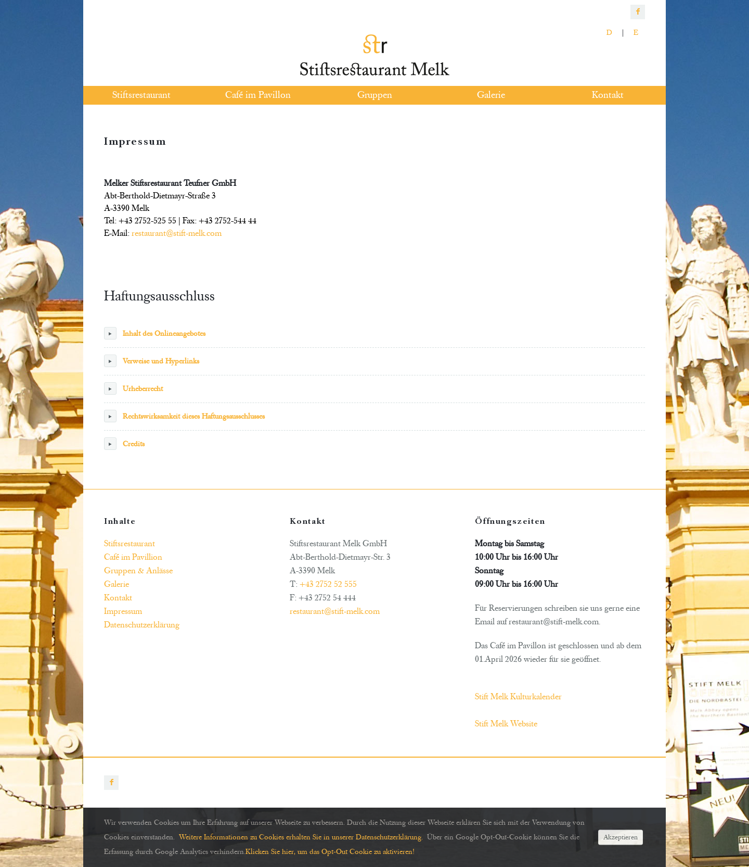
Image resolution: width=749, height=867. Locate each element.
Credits (124, 443)
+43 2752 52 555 (328, 584)
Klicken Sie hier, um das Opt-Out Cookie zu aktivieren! (330, 851)
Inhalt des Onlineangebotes (154, 333)
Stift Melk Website (506, 724)
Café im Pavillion (133, 557)
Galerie (116, 584)
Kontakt (118, 598)
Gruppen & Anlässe (138, 571)
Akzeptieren (620, 837)
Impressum (123, 611)
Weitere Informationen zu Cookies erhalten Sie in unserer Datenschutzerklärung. (301, 837)
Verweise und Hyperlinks (151, 361)
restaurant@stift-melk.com (177, 233)
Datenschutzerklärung (141, 625)
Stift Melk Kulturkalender (518, 697)
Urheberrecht (133, 388)
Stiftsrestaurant (129, 543)
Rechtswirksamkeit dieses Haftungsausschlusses (184, 416)
